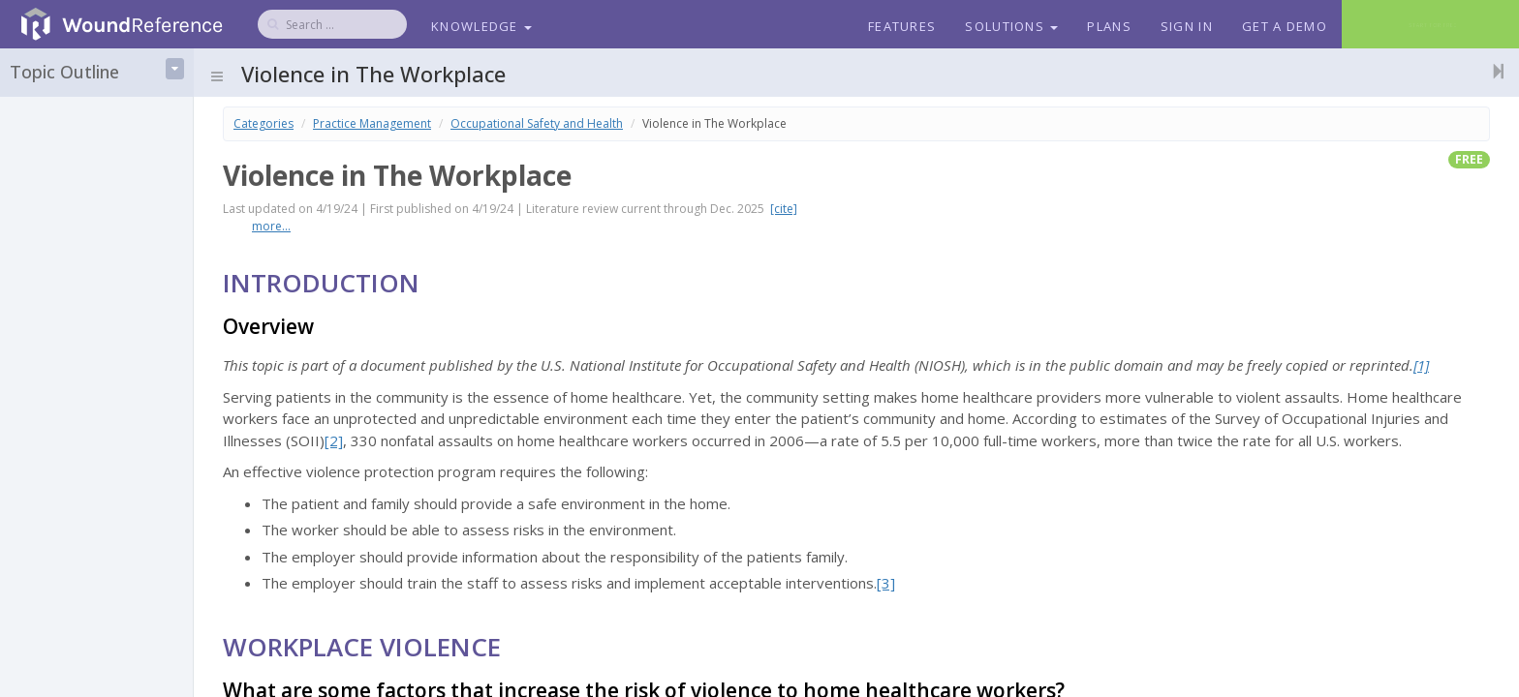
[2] (334, 440)
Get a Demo (1284, 26)
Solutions (1011, 26)
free (1469, 159)
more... (271, 226)
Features (902, 26)
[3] (886, 582)
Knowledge (481, 26)
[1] (1421, 365)
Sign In (1187, 26)
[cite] (783, 208)
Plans (1109, 26)
